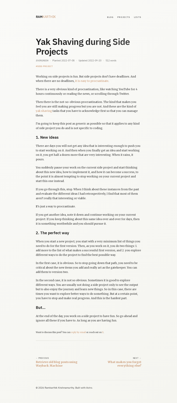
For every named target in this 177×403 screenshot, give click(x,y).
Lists (137, 17)
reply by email (78, 332)
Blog (110, 17)
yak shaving (44, 111)
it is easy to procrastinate (91, 81)
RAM (46, 17)
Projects (123, 17)
